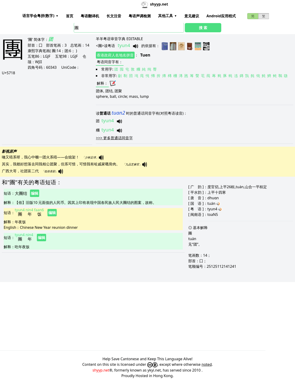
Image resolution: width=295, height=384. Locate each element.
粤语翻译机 (90, 15)
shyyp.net (100, 370)
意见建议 (191, 15)
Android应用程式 (221, 15)
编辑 (34, 193)
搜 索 (203, 27)
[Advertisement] (45, 109)
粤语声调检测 (140, 15)
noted (207, 364)
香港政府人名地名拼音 (115, 55)
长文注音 (113, 15)
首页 (69, 15)
